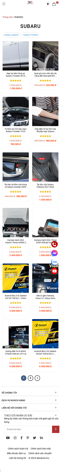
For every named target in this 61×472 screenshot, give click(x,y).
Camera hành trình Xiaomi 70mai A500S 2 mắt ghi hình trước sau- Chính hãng (15, 241)
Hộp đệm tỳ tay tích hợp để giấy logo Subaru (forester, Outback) (45, 130)
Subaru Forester (30, 35)
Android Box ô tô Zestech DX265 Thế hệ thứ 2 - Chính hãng (45, 352)
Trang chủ (7, 17)
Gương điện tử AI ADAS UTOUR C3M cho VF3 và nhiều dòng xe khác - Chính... (15, 352)
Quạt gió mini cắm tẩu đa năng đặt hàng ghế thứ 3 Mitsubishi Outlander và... (45, 74)
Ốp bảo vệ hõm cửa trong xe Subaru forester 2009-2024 (16, 185)
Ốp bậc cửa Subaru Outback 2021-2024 (45, 185)
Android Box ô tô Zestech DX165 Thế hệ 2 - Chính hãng (16, 297)
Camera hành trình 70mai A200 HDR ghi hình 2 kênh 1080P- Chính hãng (45, 241)
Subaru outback (11, 35)
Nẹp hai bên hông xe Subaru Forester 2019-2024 (15, 74)
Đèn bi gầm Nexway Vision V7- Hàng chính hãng (45, 297)
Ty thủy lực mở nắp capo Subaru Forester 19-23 (16, 130)
